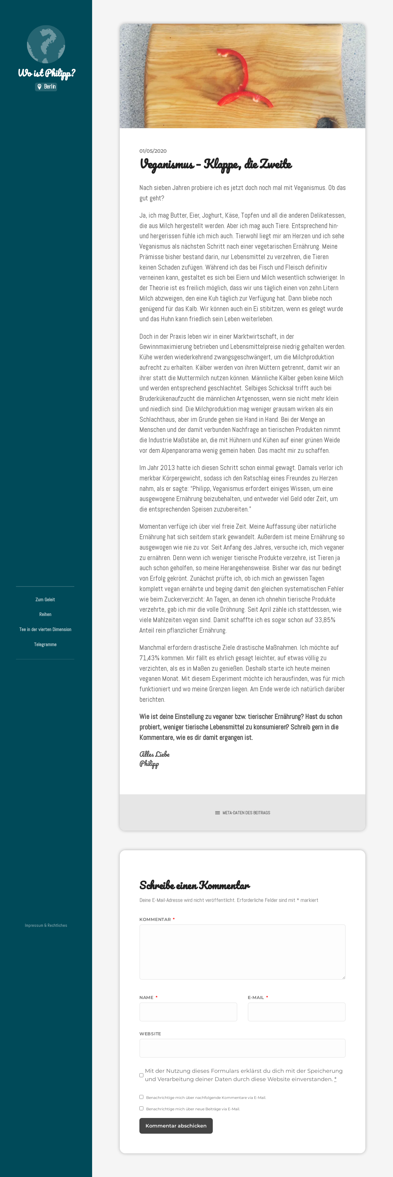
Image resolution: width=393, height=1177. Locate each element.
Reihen (45, 614)
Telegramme (45, 644)
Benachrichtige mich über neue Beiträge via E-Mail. (193, 1109)
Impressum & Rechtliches (46, 925)
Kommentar (157, 919)
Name (148, 997)
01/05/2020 (153, 151)
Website (150, 1034)
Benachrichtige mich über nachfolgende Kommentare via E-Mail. (206, 1097)
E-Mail (258, 997)
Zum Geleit (45, 599)
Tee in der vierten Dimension (45, 629)
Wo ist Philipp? (46, 52)
